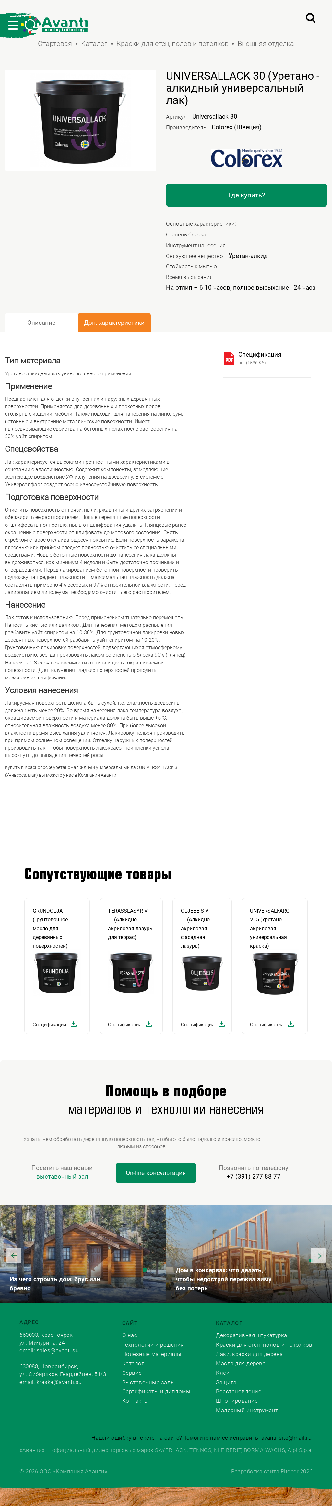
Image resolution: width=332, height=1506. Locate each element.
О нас (129, 1335)
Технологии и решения (153, 1344)
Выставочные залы (148, 1382)
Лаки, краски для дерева (249, 1354)
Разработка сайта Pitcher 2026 (272, 1471)
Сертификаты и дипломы (156, 1391)
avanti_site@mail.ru (286, 1438)
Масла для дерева (241, 1363)
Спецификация (259, 354)
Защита (226, 1382)
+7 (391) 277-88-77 (253, 1176)
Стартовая (55, 44)
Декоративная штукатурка (251, 1335)
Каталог (94, 44)
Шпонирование (237, 1401)
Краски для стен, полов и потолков (172, 44)
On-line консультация (156, 1173)
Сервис (132, 1373)
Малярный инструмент (247, 1410)
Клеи (223, 1373)
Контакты (135, 1401)
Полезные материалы (152, 1354)
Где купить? (246, 195)
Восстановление (238, 1391)
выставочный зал (62, 1176)
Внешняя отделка (266, 44)
